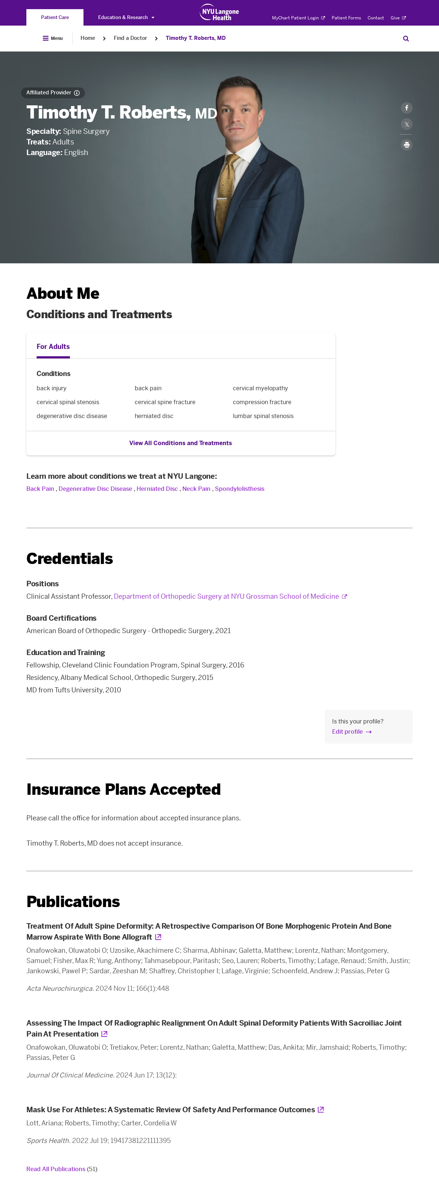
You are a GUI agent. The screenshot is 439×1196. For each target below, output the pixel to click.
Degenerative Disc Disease (95, 488)
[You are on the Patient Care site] (54, 17)
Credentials (69, 558)
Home (88, 38)
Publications (73, 901)
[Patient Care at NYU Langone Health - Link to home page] (219, 12)
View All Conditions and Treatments (180, 443)
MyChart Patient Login (298, 17)
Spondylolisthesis (239, 488)
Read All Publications (61, 1169)
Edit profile (347, 731)
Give (398, 17)
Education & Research (126, 17)
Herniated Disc (157, 488)
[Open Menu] (52, 38)
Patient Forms (346, 17)
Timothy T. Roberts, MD (196, 38)
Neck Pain (196, 488)
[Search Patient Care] (406, 38)
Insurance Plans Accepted (123, 789)
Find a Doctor (130, 38)
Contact (376, 17)
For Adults (53, 347)
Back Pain (40, 488)
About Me (62, 293)
